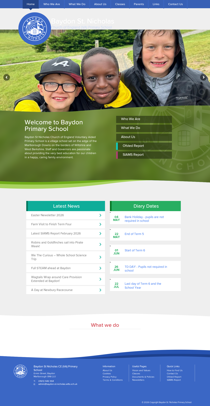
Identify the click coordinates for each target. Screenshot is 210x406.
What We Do (77, 4)
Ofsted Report (133, 146)
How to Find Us (175, 370)
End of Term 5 (134, 234)
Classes (120, 4)
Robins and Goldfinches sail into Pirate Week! (57, 244)
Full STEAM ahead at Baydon (51, 268)
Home (31, 4)
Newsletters (138, 380)
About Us (100, 4)
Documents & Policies (143, 376)
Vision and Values (141, 370)
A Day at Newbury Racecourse (52, 290)
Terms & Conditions (113, 380)
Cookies (107, 373)
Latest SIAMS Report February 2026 (56, 233)
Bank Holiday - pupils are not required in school (144, 219)
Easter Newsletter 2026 (47, 215)
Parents (139, 4)
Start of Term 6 (135, 250)
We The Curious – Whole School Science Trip (59, 257)
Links (156, 4)
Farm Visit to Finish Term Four (51, 224)
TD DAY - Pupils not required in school (146, 268)
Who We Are (51, 4)
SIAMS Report (133, 154)
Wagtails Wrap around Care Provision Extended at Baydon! (56, 279)
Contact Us (175, 4)
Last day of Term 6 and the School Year (143, 285)
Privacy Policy (109, 376)
